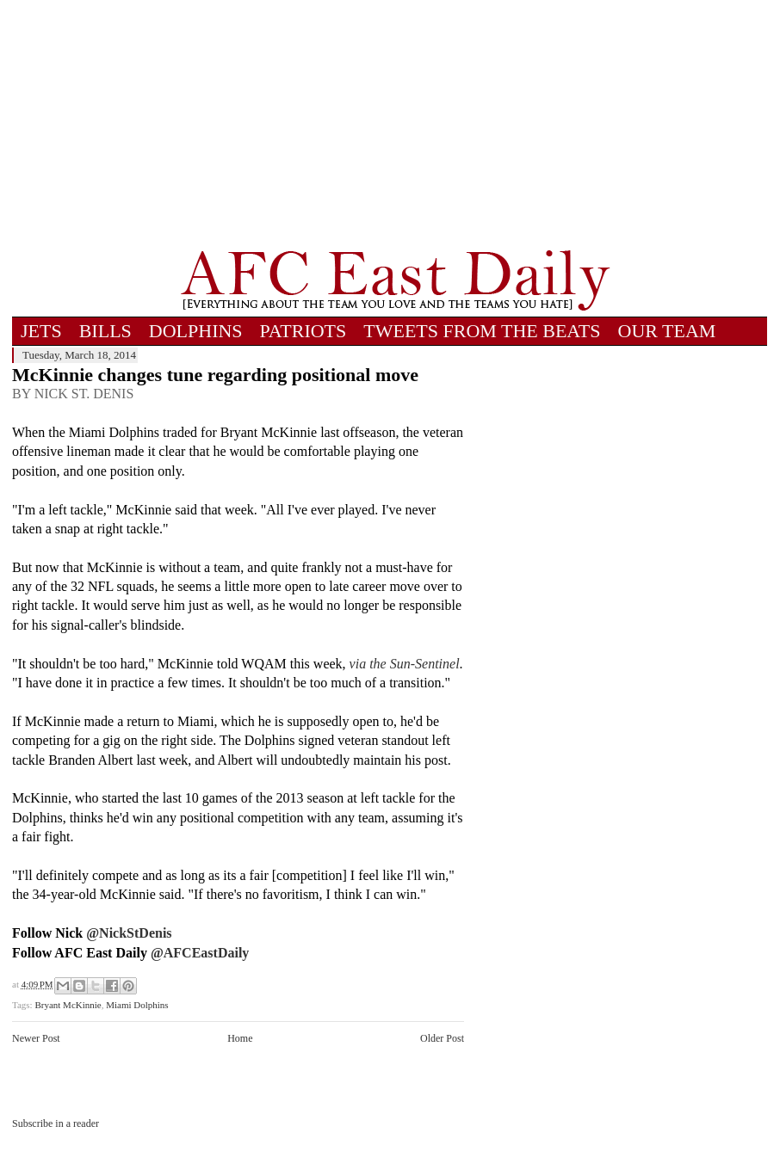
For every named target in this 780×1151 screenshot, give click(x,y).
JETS (41, 331)
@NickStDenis (128, 933)
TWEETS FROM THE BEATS (481, 331)
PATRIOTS (303, 331)
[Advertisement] (395, 124)
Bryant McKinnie (67, 1005)
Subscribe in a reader (55, 1123)
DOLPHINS (196, 331)
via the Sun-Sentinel (405, 663)
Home (239, 1038)
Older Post (442, 1038)
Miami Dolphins (137, 1005)
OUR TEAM (667, 331)
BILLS (105, 331)
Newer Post (36, 1038)
